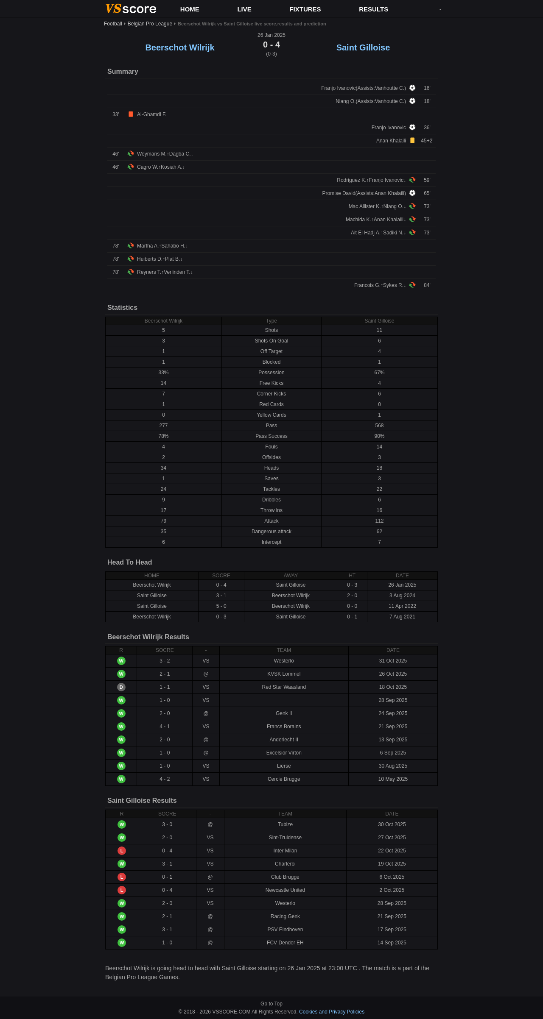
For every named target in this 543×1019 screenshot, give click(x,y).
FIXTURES (305, 9)
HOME (189, 9)
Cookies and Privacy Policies (331, 1012)
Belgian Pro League (150, 24)
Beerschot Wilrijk (179, 47)
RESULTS (373, 9)
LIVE (244, 9)
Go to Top (271, 1004)
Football (113, 24)
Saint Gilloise (363, 47)
